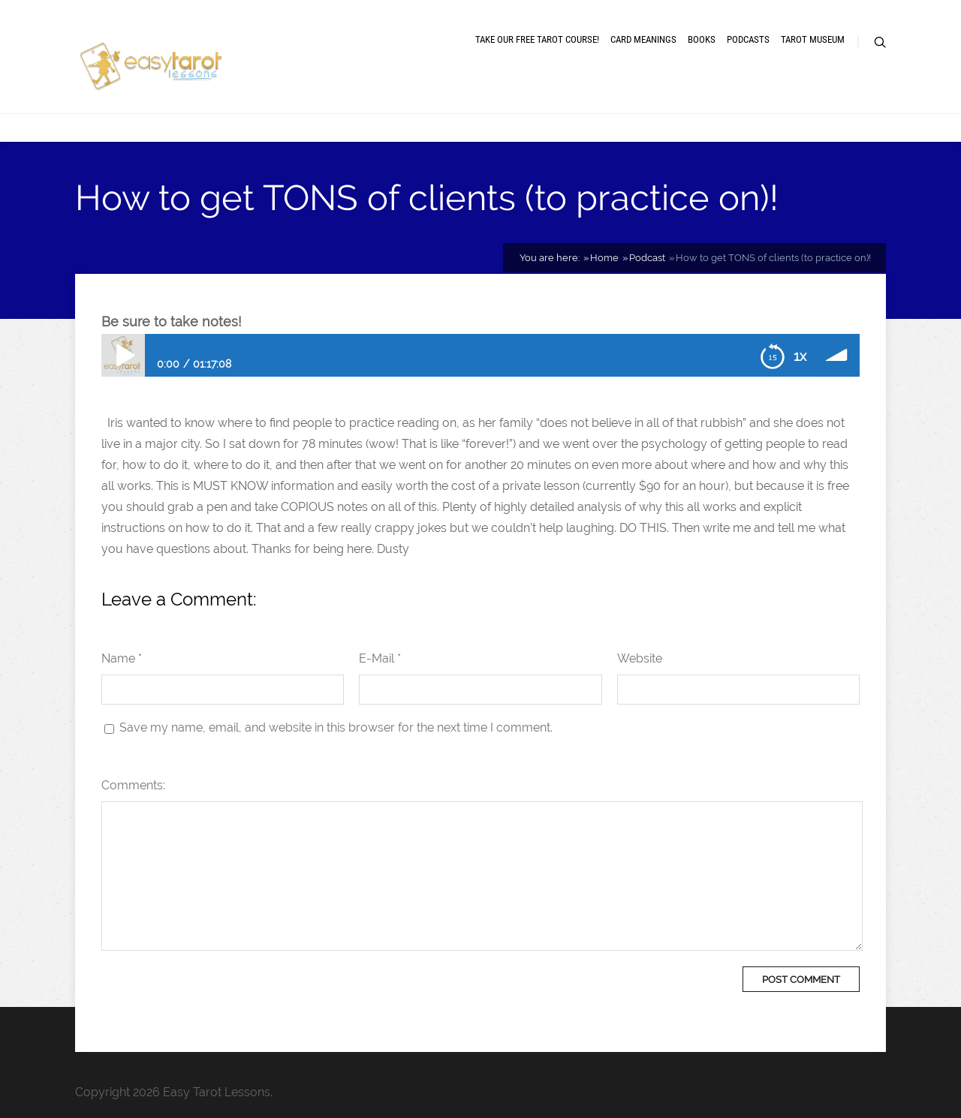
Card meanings (643, 39)
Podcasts (748, 39)
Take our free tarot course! (537, 39)
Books (701, 39)
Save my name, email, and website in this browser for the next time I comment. (336, 727)
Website (639, 658)
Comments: (133, 785)
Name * (121, 658)
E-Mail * (380, 658)
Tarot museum (813, 39)
